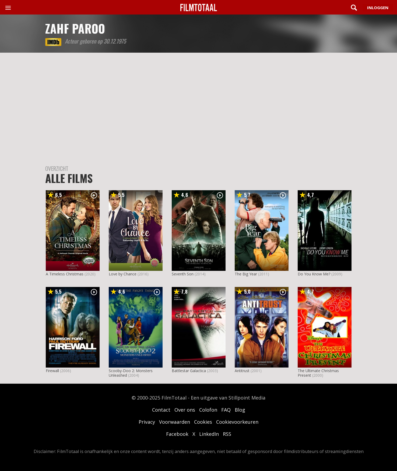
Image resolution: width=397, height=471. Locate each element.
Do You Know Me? (314, 273)
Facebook (177, 434)
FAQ (226, 410)
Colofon (208, 410)
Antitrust (242, 370)
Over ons (184, 410)
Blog (240, 410)
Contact (161, 410)
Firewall (52, 370)
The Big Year (246, 273)
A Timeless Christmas (64, 273)
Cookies (203, 422)
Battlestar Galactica (189, 370)
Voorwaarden (174, 422)
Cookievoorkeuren (237, 422)
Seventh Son (183, 273)
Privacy (147, 422)
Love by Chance (122, 273)
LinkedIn (209, 434)
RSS (227, 434)
